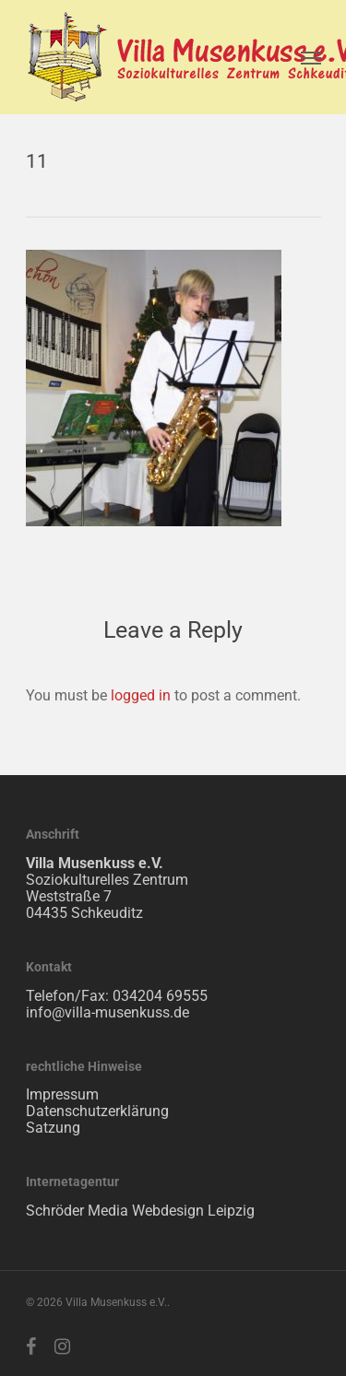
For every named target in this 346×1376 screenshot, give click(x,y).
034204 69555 (160, 996)
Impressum (62, 1094)
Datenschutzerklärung (97, 1111)
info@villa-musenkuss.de (107, 1012)
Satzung (53, 1127)
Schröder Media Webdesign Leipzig (140, 1210)
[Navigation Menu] (311, 57)
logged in (141, 695)
